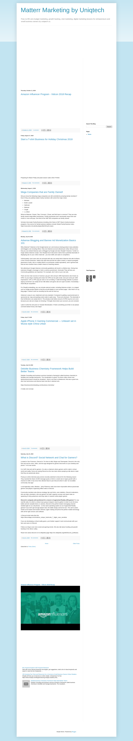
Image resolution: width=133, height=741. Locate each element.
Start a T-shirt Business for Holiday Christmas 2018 (47, 139)
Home (46, 543)
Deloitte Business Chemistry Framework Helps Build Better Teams (49, 680)
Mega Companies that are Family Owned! (42, 192)
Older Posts (76, 543)
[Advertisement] (66, 40)
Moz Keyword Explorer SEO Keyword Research (35, 667)
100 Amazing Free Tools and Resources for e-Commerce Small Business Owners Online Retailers (49, 674)
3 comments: (34, 448)
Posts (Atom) (32, 546)
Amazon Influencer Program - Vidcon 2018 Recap (46, 94)
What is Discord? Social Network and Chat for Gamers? (49, 457)
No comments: (36, 182)
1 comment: (36, 130)
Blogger (74, 731)
